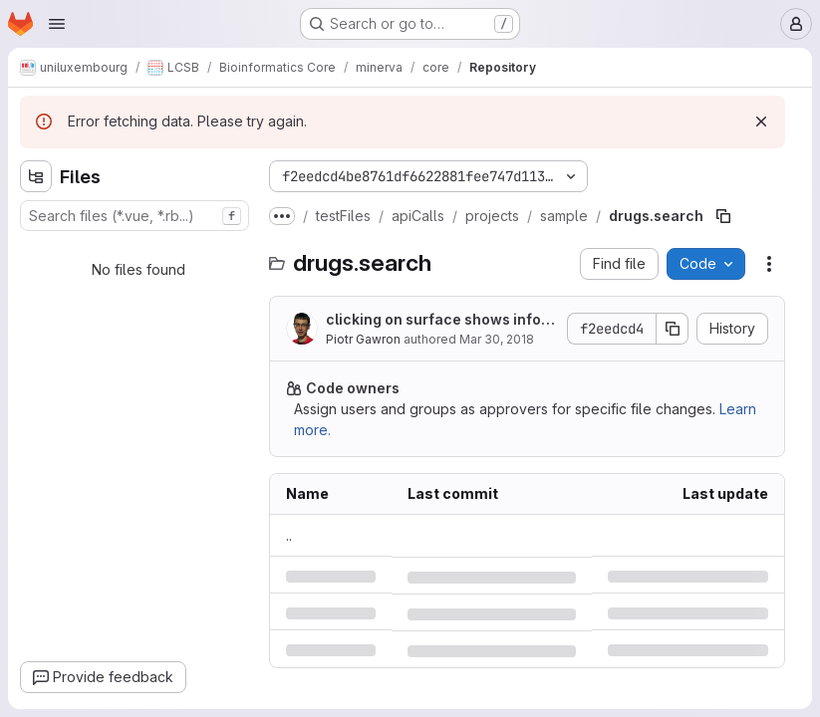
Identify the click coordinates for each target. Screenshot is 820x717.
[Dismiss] (761, 121)
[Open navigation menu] (57, 24)
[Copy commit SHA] (672, 329)
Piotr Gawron (363, 339)
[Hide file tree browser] (36, 176)
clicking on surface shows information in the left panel (436, 320)
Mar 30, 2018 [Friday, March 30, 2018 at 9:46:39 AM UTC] (496, 339)
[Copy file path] (723, 216)
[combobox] (134, 215)
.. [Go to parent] (289, 535)
